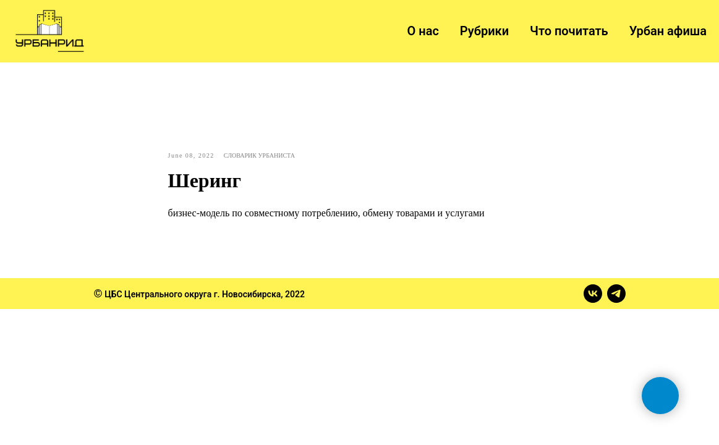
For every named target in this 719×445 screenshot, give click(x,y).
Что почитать (569, 30)
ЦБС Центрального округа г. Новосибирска (192, 294)
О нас (423, 30)
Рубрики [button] (484, 30)
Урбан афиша (668, 30)
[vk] (593, 293)
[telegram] (616, 293)
